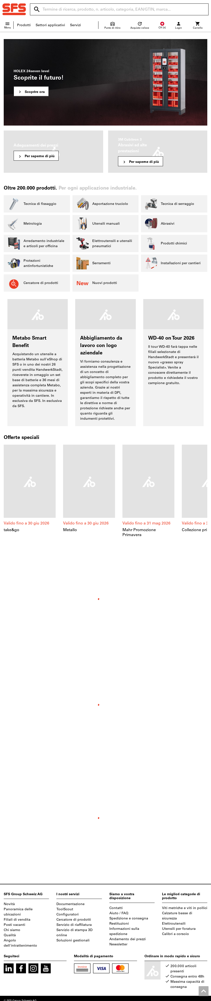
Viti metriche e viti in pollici (184, 908)
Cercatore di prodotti (73, 919)
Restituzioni (119, 923)
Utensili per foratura (179, 929)
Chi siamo (12, 930)
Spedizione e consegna (128, 918)
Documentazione (70, 904)
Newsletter (118, 944)
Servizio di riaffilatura (74, 925)
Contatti (116, 908)
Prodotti (24, 25)
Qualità (10, 935)
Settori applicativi (50, 25)
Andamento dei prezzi (127, 939)
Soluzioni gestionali (73, 940)
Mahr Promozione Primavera (139, 532)
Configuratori (67, 914)
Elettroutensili (174, 923)
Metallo (70, 529)
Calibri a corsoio (175, 934)
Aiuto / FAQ (118, 913)
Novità (9, 904)
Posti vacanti (14, 925)
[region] (105, 491)
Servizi (75, 25)
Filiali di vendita (17, 919)
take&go (11, 529)
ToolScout (64, 909)
